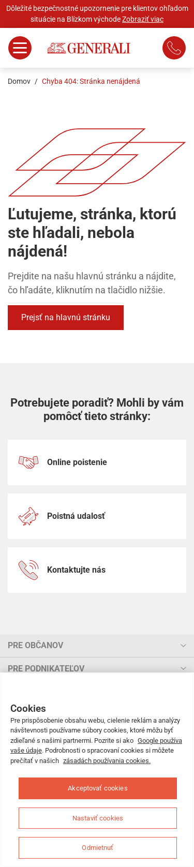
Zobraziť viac (142, 19)
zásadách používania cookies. (107, 761)
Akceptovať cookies (97, 788)
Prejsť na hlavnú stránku (65, 317)
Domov (19, 81)
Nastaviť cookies (97, 818)
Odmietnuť (97, 847)
